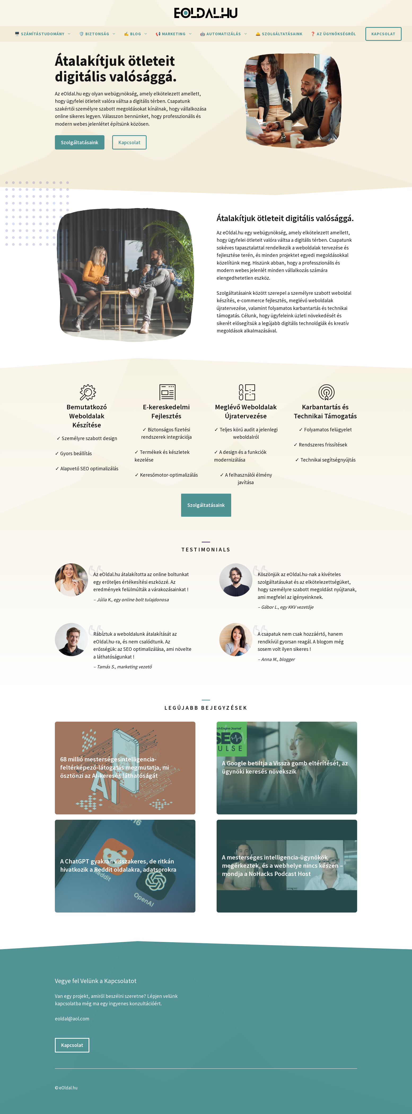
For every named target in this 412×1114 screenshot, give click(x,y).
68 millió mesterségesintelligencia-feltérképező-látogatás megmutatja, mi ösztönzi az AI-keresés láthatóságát (114, 767)
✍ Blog (138, 34)
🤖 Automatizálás (226, 34)
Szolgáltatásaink (79, 142)
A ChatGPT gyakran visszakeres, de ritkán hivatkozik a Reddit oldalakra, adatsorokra (118, 865)
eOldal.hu (68, 1088)
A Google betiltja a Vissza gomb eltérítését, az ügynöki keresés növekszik (285, 767)
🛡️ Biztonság (99, 34)
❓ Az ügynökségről (333, 33)
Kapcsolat (383, 33)
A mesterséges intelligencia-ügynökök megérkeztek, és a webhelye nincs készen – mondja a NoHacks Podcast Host (282, 865)
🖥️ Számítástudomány (45, 34)
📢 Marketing (176, 34)
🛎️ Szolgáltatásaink (279, 33)
